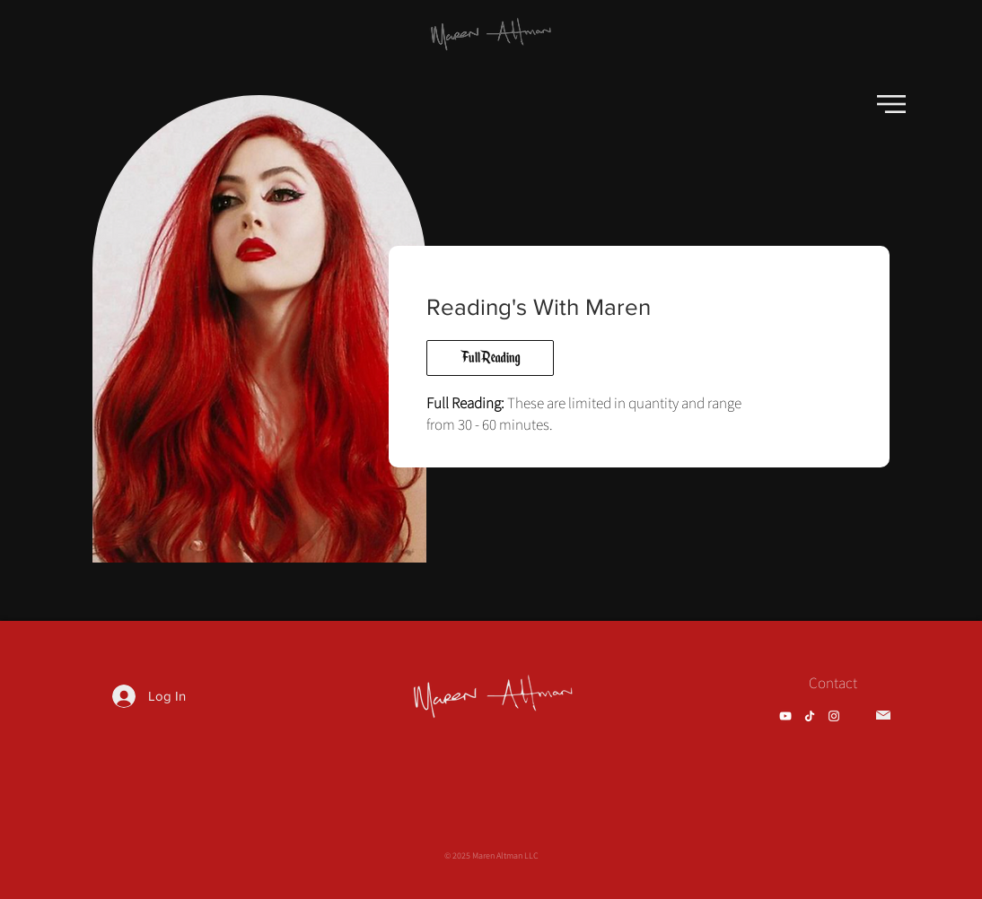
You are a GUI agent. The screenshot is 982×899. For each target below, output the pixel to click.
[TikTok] (809, 716)
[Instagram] (834, 716)
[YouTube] (785, 716)
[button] (891, 104)
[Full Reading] (490, 358)
